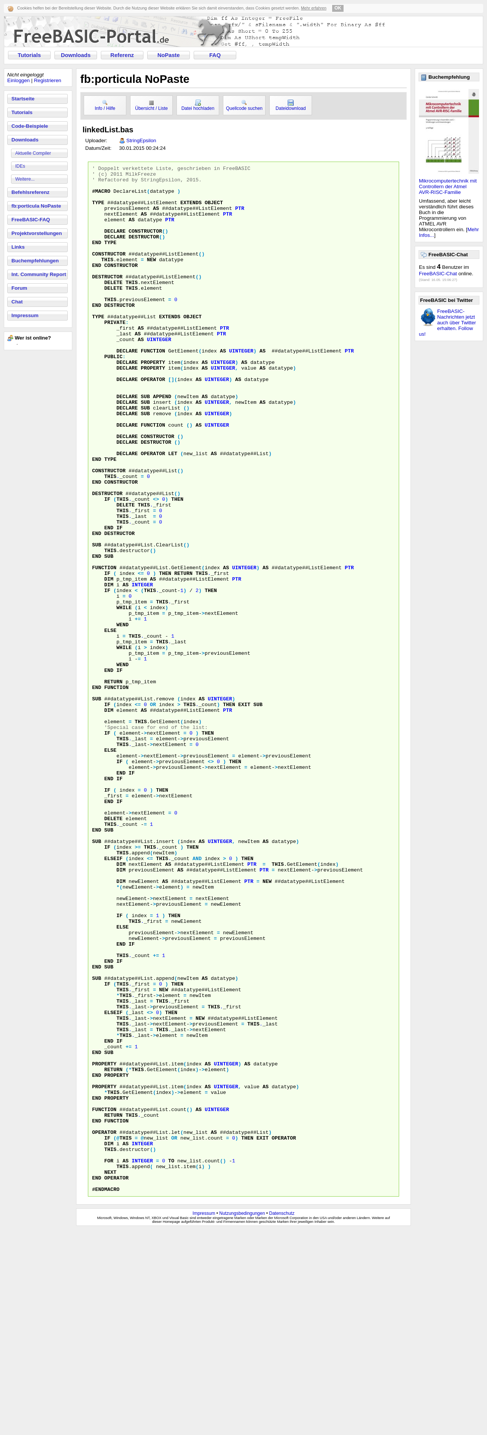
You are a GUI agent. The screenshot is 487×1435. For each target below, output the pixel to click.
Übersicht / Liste (151, 105)
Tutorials (29, 55)
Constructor (109, 532)
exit (244, 812)
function (153, 388)
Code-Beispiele (29, 126)
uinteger (159, 374)
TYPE (98, 347)
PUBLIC (113, 395)
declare (115, 244)
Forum (19, 288)
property (153, 401)
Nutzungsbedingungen (242, 1418)
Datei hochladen (198, 105)
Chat (17, 302)
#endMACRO (105, 1394)
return (183, 655)
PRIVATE (115, 354)
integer (142, 668)
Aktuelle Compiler (33, 153)
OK (337, 8)
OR (153, 812)
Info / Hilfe (105, 105)
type (98, 210)
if (107, 566)
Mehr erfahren (313, 8)
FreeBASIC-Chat (438, 273)
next (110, 1373)
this (107, 278)
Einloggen (18, 80)
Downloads (76, 55)
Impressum (24, 315)
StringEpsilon (141, 140)
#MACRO (101, 196)
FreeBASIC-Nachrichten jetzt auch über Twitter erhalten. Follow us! (447, 322)
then (177, 566)
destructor (144, 251)
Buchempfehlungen (35, 261)
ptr (239, 217)
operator (153, 422)
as (156, 217)
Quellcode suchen (244, 105)
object (214, 210)
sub (145, 443)
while (124, 696)
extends (191, 210)
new (151, 278)
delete (113, 306)
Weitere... (25, 179)
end (96, 258)
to (171, 1360)
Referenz (122, 55)
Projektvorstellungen (36, 233)
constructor (145, 244)
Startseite (23, 99)
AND (197, 997)
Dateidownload (290, 105)
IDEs (20, 166)
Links (18, 247)
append (162, 443)
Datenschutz (281, 1418)
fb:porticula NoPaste (36, 206)
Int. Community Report (38, 274)
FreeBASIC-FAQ (30, 219)
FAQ (215, 55)
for (108, 1360)
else (110, 723)
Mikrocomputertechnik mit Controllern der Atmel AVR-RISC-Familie (448, 186)
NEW (267, 1024)
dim (108, 662)
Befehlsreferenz (30, 192)
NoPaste (169, 55)
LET (172, 511)
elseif (113, 997)
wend (122, 716)
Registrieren (47, 80)
